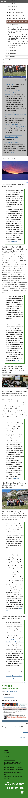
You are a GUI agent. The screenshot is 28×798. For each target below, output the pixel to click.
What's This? (6, 778)
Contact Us (6, 750)
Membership (7, 752)
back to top (25, 682)
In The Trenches (19, 642)
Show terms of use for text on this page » (13, 767)
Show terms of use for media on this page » (14, 769)
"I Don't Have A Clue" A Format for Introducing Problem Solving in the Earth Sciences (15, 127)
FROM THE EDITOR (10, 84)
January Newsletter (9, 697)
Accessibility (7, 755)
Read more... (14, 241)
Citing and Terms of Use (9, 760)
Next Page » (22, 737)
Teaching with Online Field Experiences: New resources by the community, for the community (15, 93)
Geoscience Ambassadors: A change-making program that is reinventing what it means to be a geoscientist (15, 115)
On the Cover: (6, 81)
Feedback (6, 757)
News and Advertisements (12, 142)
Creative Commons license (10, 763)
